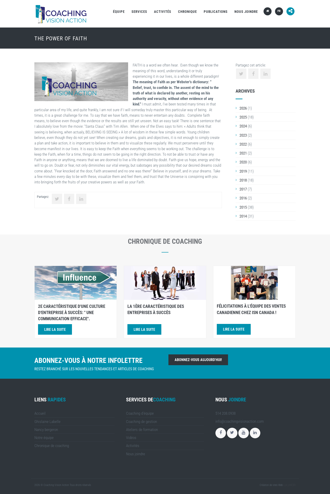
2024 (243, 126)
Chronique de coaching (51, 445)
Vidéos (131, 437)
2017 (243, 189)
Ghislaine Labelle (47, 421)
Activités (162, 12)
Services (139, 12)
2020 (243, 162)
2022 (243, 144)
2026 (243, 108)
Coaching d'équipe (140, 413)
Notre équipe (44, 437)
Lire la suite (55, 329)
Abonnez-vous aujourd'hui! (198, 360)
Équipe (119, 12)
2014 (243, 216)
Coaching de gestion (141, 421)
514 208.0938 (225, 413)
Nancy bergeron (46, 429)
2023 (243, 135)
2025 (243, 117)
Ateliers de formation (142, 429)
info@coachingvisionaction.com (239, 421)
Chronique (187, 12)
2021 (243, 153)
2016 (243, 198)
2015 (243, 207)
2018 (243, 180)
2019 (243, 171)
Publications (216, 12)
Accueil (40, 413)
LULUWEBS (289, 485)
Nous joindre (246, 12)
